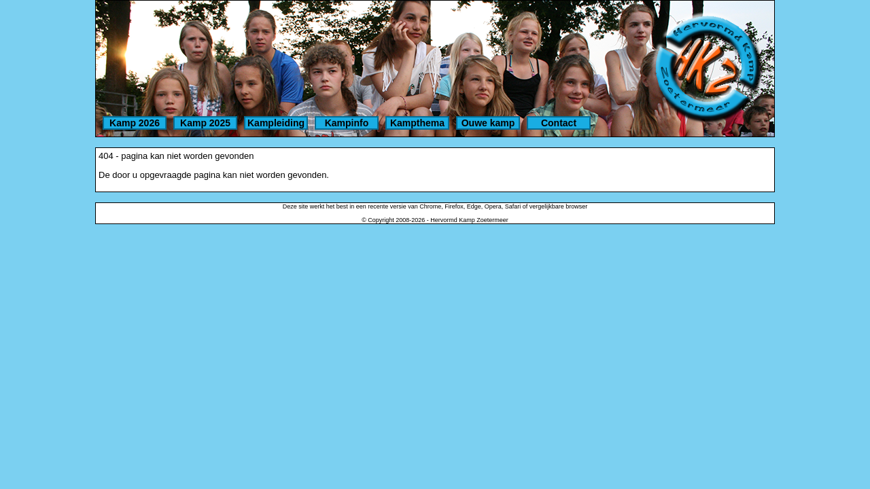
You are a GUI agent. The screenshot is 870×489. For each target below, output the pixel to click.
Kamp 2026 (134, 122)
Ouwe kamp (488, 122)
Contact (558, 122)
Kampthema (417, 122)
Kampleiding (275, 122)
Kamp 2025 (205, 122)
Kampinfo (347, 122)
